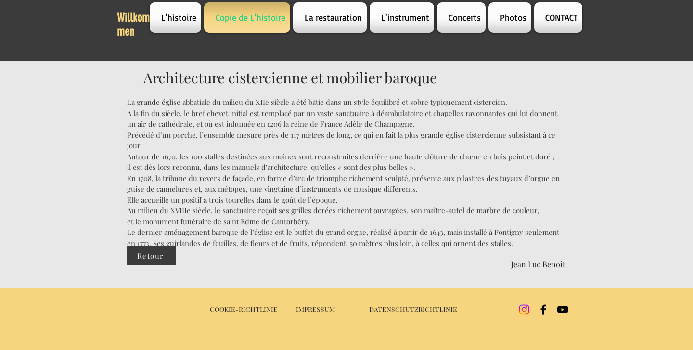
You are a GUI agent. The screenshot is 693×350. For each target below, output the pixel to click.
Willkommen (133, 25)
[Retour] (151, 255)
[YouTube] (562, 309)
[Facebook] (543, 309)
